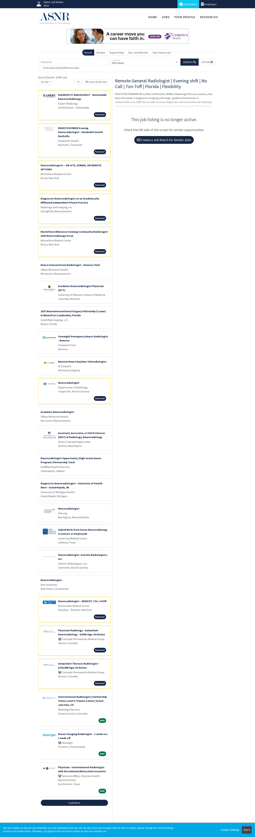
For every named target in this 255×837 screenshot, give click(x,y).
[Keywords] (74, 62)
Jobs (165, 17)
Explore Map (117, 52)
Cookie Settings (230, 829)
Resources (209, 17)
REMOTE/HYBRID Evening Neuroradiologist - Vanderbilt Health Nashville (80, 132)
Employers (209, 4)
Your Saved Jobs (162, 52)
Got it (247, 829)
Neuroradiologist (68, 382)
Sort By (44, 81)
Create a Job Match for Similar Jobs (164, 140)
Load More (74, 802)
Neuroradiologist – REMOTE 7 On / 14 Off (82, 601)
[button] (207, 62)
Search (88, 52)
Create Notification (96, 81)
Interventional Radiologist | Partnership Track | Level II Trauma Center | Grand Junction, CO (82, 700)
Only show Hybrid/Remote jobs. (61, 67)
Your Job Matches (138, 52)
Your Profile (185, 17)
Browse (101, 52)
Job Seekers (188, 4)
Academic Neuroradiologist (57, 412)
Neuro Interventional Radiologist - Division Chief (70, 265)
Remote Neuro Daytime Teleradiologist (82, 361)
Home (152, 17)
